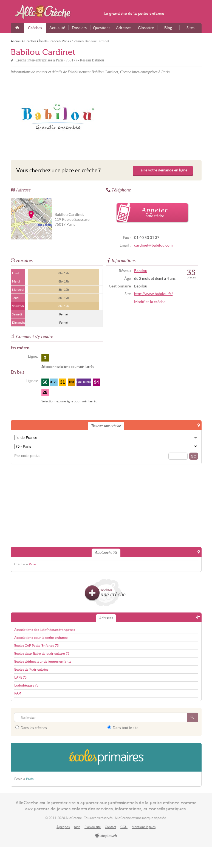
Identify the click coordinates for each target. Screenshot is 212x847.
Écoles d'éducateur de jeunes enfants (42, 662)
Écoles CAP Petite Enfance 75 (36, 646)
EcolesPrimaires (106, 757)
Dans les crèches (31, 727)
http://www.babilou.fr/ (153, 294)
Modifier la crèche (149, 302)
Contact (110, 827)
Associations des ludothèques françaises (44, 630)
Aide (77, 827)
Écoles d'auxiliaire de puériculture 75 (41, 654)
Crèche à (25, 564)
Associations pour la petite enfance (41, 638)
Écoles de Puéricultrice (31, 669)
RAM (17, 693)
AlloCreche (46, 12)
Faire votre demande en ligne (162, 170)
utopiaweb (106, 836)
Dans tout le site (123, 727)
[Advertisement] (155, 116)
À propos (63, 827)
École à (23, 779)
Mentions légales (144, 827)
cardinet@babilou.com (153, 245)
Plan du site (92, 827)
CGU (124, 827)
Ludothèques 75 (26, 685)
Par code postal (27, 456)
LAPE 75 (20, 677)
